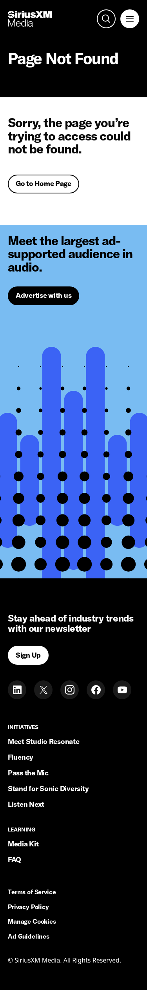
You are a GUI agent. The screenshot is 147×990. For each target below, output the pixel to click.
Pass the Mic (28, 772)
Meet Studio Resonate (44, 741)
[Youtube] (122, 689)
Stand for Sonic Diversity (48, 788)
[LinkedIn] (17, 689)
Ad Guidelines (28, 936)
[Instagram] (69, 689)
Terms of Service (32, 892)
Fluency (20, 757)
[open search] (106, 18)
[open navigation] (129, 18)
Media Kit (23, 843)
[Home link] (30, 19)
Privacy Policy (28, 907)
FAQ (14, 859)
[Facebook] (96, 689)
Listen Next (26, 804)
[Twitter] (43, 689)
